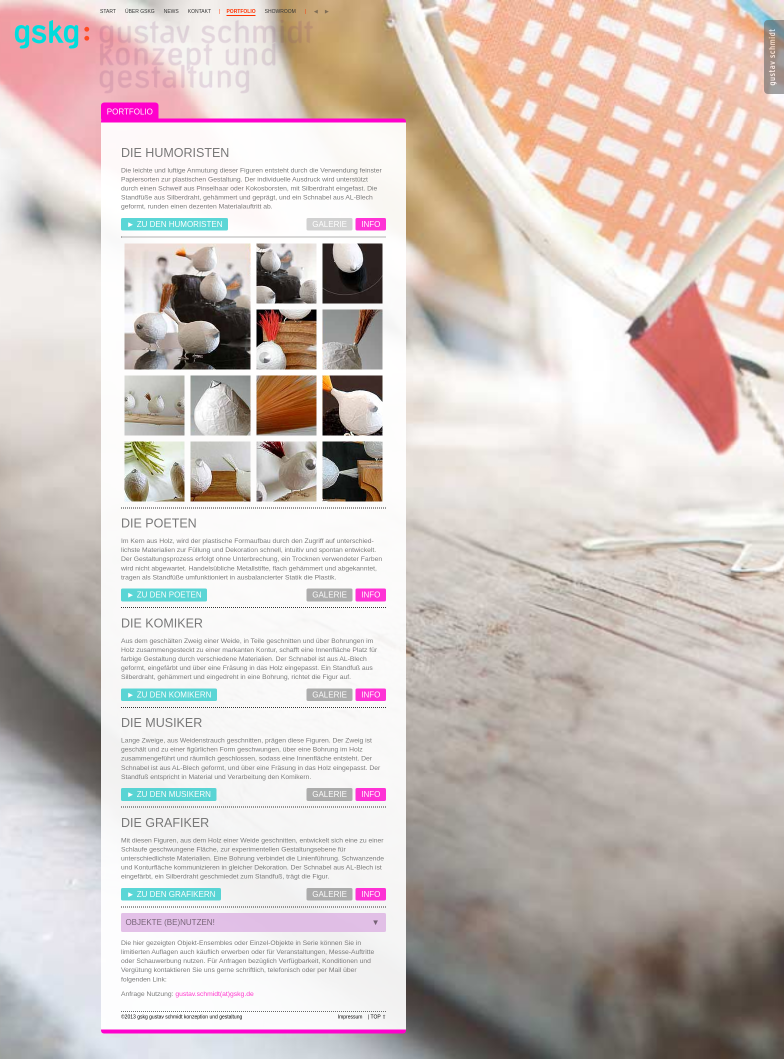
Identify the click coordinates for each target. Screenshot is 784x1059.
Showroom (280, 11)
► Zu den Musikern (168, 794)
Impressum (350, 1017)
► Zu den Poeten (164, 594)
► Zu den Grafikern (171, 894)
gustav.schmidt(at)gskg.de (215, 994)
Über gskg (139, 11)
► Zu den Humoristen (174, 224)
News (171, 11)
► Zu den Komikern (169, 694)
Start (108, 11)
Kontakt (199, 11)
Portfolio (241, 11)
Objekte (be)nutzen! (253, 925)
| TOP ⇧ (377, 1017)
